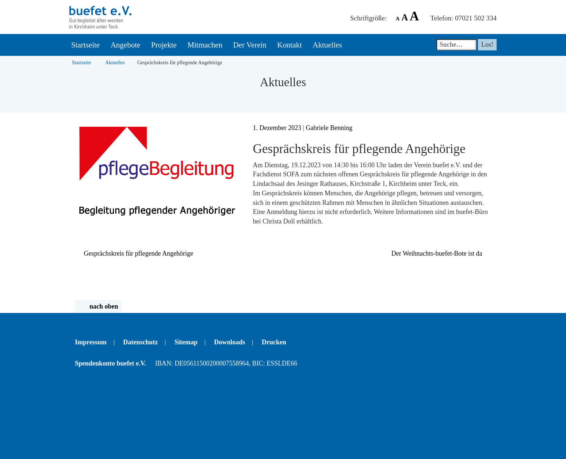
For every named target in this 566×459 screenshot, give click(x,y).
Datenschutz (140, 342)
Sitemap (186, 342)
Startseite (81, 62)
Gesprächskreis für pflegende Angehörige (134, 253)
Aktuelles (115, 62)
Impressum (91, 342)
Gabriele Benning (329, 127)
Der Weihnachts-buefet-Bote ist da (441, 253)
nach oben (98, 306)
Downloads (229, 342)
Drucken (274, 342)
